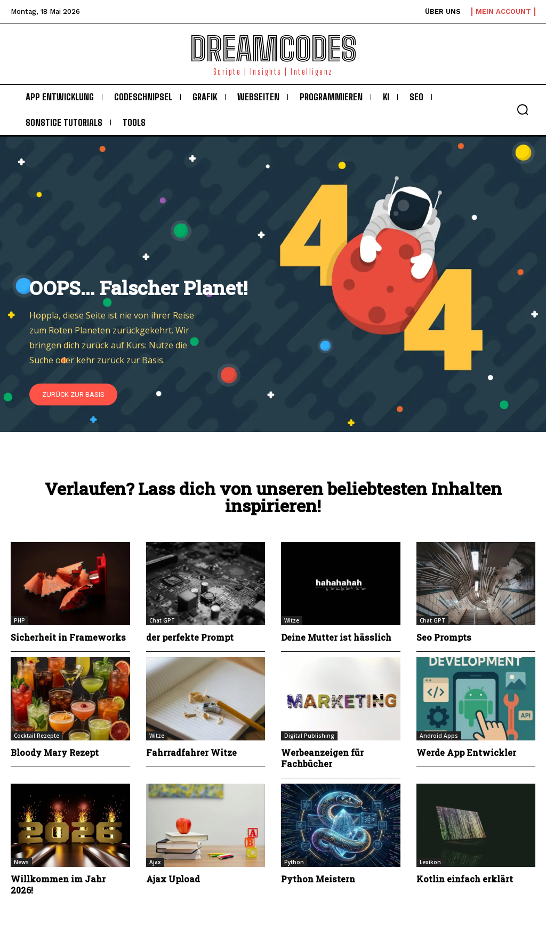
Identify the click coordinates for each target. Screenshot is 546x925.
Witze (291, 620)
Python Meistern (318, 878)
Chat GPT (162, 620)
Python (294, 862)
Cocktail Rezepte (36, 735)
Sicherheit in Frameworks (68, 637)
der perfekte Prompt (190, 637)
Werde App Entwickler (466, 752)
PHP (19, 620)
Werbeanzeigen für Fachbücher (322, 758)
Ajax (155, 862)
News (21, 862)
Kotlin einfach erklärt (464, 878)
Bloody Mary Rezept (55, 752)
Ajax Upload (173, 878)
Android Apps (439, 735)
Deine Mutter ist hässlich (336, 637)
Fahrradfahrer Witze (191, 752)
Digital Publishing (309, 735)
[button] (522, 109)
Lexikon (430, 862)
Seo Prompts (444, 637)
